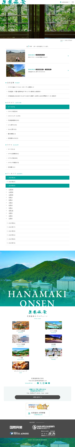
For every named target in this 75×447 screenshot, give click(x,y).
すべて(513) (11, 149)
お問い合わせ (36, 397)
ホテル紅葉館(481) (13, 153)
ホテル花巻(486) (13, 158)
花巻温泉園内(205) (13, 120)
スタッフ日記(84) (12, 111)
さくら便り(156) (12, 125)
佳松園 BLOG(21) (13, 138)
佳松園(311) (11, 167)
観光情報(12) (12, 134)
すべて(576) (11, 107)
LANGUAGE (65, 2)
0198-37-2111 (35, 393)
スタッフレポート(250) (14, 116)
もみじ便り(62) (12, 129)
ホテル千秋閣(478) (13, 162)
